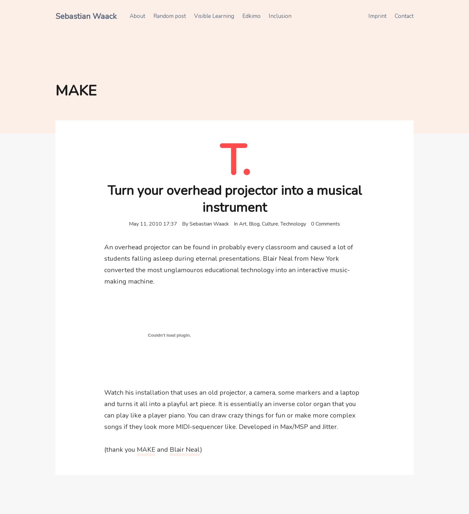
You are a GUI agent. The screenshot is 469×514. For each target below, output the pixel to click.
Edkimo (251, 16)
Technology (293, 224)
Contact (404, 16)
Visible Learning (214, 16)
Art (243, 224)
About (137, 16)
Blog (254, 224)
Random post (169, 16)
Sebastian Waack (86, 16)
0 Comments (325, 224)
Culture (270, 224)
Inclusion (280, 16)
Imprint (377, 16)
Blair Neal (185, 449)
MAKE (146, 449)
